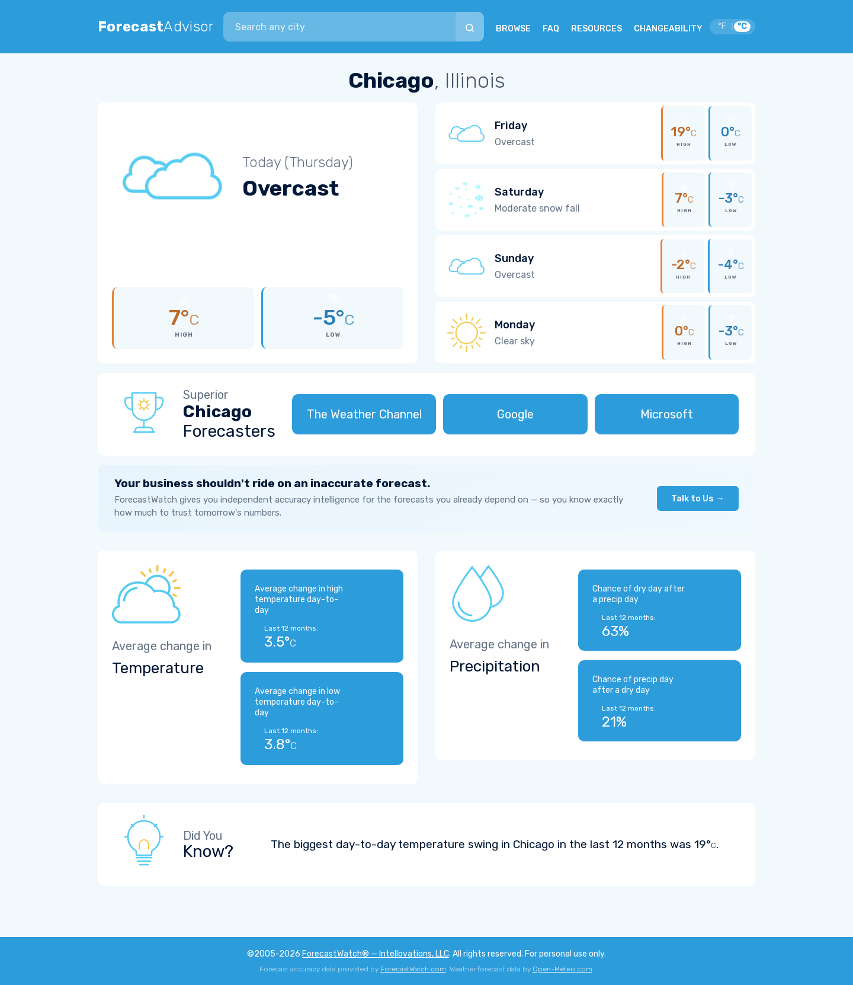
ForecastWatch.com (413, 969)
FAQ (551, 29)
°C (742, 26)
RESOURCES (596, 29)
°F (722, 26)
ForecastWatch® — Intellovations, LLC (375, 954)
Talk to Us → (697, 498)
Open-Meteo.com (562, 969)
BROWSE (513, 29)
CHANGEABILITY (668, 29)
